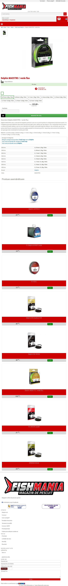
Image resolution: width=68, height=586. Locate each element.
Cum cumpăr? (50, 1)
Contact (42, 1)
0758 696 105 (33, 11)
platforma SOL (6, 557)
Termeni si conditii (7, 523)
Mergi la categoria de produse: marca (18, 139)
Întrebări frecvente (60, 1)
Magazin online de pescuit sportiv (34, 486)
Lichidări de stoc (6, 539)
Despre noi (5, 512)
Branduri (4, 544)
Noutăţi (4, 541)
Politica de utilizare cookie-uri (10, 531)
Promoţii (4, 536)
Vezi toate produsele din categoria (14, 141)
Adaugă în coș (36, 115)
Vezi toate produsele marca (12, 143)
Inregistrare (12, 20)
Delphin (36, 170)
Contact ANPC (6, 526)
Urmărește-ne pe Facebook (10, 502)
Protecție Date (6, 528)
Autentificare (5, 20)
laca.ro (4, 552)
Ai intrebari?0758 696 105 (42, 88)
